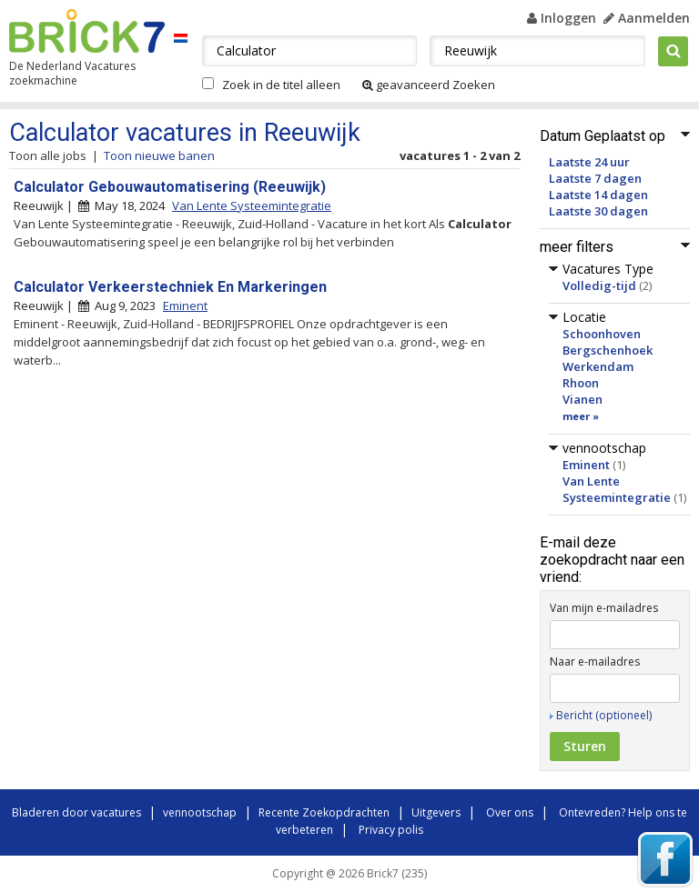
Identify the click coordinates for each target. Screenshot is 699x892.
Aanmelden (646, 17)
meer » (580, 416)
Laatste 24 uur (589, 162)
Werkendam (597, 366)
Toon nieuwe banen (159, 155)
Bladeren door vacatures (76, 812)
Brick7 (87, 31)
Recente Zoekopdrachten (324, 812)
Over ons (509, 812)
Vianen (582, 399)
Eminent (586, 464)
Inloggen (561, 17)
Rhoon (580, 383)
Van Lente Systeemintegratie (616, 489)
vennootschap (200, 812)
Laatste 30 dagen (598, 211)
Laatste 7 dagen (595, 178)
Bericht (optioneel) (604, 715)
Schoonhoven (601, 334)
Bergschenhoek (607, 350)
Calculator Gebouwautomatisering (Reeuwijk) (170, 186)
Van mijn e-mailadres (604, 608)
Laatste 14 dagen (598, 194)
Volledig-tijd (599, 285)
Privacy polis (391, 829)
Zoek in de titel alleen (281, 84)
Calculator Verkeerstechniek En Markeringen (170, 287)
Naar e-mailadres (595, 661)
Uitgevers (436, 812)
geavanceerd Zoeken (428, 84)
